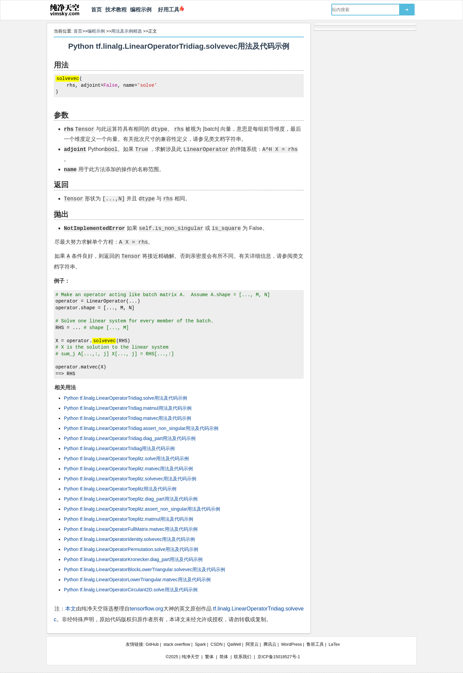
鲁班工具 (315, 644)
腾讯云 (270, 644)
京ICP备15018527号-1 (278, 657)
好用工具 (167, 9)
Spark (200, 644)
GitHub (152, 644)
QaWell (234, 644)
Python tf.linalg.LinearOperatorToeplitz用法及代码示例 (120, 488)
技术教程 (116, 9)
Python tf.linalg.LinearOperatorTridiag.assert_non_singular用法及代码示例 (141, 428)
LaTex (334, 644)
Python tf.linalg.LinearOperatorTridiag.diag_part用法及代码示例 (130, 438)
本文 (70, 608)
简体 (223, 657)
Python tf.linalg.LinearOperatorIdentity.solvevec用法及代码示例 (129, 539)
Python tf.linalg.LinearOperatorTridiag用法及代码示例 (119, 448)
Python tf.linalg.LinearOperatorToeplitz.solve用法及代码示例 (126, 458)
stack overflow (176, 644)
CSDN (217, 644)
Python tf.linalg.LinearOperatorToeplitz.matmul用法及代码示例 (128, 519)
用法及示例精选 (126, 31)
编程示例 (141, 9)
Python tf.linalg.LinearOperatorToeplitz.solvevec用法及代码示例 (130, 478)
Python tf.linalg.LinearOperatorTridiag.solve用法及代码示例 (125, 398)
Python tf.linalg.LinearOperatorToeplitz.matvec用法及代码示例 (128, 468)
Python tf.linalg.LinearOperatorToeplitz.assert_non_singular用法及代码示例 (142, 509)
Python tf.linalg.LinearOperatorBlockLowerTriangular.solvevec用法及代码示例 (144, 569)
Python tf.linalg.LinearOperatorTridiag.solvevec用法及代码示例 (178, 46)
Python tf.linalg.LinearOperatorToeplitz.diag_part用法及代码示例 (131, 499)
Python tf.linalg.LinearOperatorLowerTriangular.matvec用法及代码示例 (137, 579)
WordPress (291, 644)
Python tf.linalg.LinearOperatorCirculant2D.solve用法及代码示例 (131, 589)
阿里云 (252, 644)
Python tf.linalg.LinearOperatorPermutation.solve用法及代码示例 (131, 549)
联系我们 (242, 657)
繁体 (209, 657)
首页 (96, 9)
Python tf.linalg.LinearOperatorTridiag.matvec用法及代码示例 (127, 418)
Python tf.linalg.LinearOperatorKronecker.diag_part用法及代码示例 (133, 559)
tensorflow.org (146, 608)
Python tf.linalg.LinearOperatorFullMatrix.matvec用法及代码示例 (131, 529)
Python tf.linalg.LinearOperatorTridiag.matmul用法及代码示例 (128, 408)
